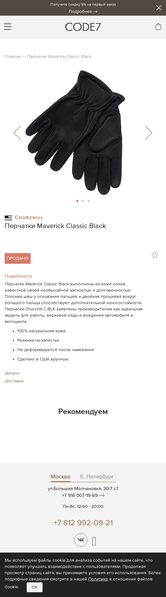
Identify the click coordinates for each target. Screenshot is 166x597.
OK (35, 587)
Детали (12, 373)
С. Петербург (97, 477)
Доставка (14, 381)
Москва (60, 477)
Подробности (18, 276)
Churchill (24, 217)
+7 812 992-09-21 (83, 523)
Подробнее (80, 11)
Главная (13, 56)
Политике (98, 579)
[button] (17, 132)
